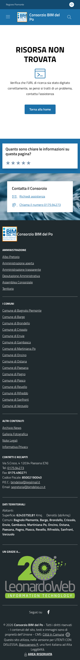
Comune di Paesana (15, 367)
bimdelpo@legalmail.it (25, 482)
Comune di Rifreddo (15, 393)
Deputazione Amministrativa (21, 275)
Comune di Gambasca (16, 342)
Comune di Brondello (16, 323)
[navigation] (8, 16)
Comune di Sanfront (15, 399)
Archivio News (11, 427)
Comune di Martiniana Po (19, 348)
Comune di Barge (13, 316)
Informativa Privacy (15, 446)
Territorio (8, 288)
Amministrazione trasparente (21, 269)
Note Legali (9, 440)
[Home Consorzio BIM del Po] (38, 17)
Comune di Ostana (14, 361)
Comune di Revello (14, 386)
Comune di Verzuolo (15, 405)
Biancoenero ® (28, 644)
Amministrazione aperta (18, 263)
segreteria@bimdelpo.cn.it (28, 487)
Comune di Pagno (13, 374)
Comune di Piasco (13, 380)
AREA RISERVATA (37, 654)
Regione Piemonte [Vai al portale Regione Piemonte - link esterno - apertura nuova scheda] (15, 4)
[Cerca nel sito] (69, 17)
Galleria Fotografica (15, 434)
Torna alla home (40, 109)
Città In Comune (53, 634)
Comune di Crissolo (14, 329)
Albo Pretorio (10, 256)
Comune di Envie (13, 335)
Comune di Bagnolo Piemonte (21, 310)
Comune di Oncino (14, 355)
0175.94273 (15, 467)
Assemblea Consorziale (17, 282)
